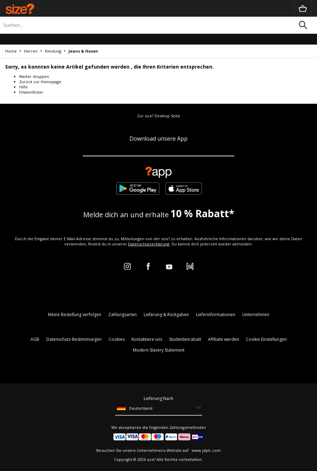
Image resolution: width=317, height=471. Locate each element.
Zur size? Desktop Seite (158, 115)
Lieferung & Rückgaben (166, 314)
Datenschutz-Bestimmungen (74, 339)
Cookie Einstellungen (266, 339)
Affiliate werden (223, 339)
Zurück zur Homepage (40, 81)
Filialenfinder (31, 92)
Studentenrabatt (185, 339)
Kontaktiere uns (147, 339)
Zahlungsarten (122, 314)
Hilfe (23, 86)
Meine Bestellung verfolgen (74, 314)
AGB (35, 339)
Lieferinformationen (215, 314)
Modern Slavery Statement (158, 350)
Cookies (117, 339)
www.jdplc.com (206, 450)
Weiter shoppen (34, 76)
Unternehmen (255, 314)
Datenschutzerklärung (148, 243)
